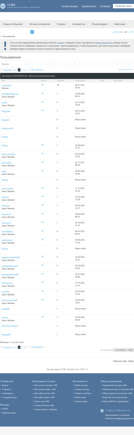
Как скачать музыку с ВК (45, 385)
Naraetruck (7, 283)
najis (4, 171)
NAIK (5, 137)
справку (60, 42)
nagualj (5, 119)
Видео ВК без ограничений (114, 397)
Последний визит (80, 80)
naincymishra (8, 154)
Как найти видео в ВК (44, 397)
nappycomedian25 (11, 257)
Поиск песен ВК (41, 401)
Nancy (5, 179)
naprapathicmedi (10, 274)
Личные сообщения (39, 24)
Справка (61, 24)
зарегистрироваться (104, 42)
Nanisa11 (6, 214)
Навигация (119, 24)
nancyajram (8, 188)
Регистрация (118, 32)
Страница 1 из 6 (10, 70)
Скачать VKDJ (123, 6)
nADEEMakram (10, 94)
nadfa (4, 102)
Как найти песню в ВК (44, 393)
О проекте (105, 6)
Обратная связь (120, 361)
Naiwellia (7, 162)
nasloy (5, 317)
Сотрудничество (9, 397)
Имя (4, 80)
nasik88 (6, 308)
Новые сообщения (13, 24)
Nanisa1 (6, 205)
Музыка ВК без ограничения (115, 401)
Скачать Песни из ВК (44, 405)
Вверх (131, 350)
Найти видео (80, 397)
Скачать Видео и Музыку (45, 409)
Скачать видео (89, 6)
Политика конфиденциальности (119, 418)
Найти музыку (81, 385)
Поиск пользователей (125, 69)
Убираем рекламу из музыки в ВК (117, 389)
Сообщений (60, 80)
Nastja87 (6, 334)
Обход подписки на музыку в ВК (117, 393)
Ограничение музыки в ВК (114, 385)
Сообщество (78, 24)
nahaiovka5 (7, 128)
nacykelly (7, 85)
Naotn (5, 248)
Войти (131, 32)
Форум (5, 385)
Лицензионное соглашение (117, 415)
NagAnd (6, 111)
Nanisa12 (6, 222)
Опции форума (99, 24)
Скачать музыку (70, 6)
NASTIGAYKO (10, 326)
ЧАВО (5, 409)
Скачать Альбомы (83, 393)
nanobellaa (7, 240)
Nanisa (5, 197)
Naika (5, 145)
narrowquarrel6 (9, 300)
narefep (5, 291)
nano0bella (7, 231)
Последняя (37, 69)
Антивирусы (7, 393)
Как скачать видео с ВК (45, 389)
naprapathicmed (10, 265)
